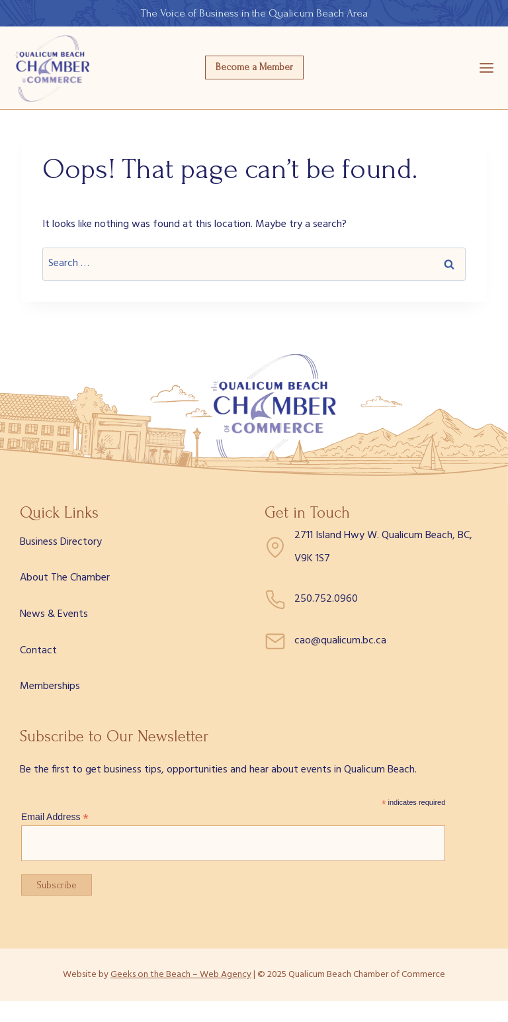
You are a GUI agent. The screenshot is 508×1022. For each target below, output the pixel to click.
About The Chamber (65, 577)
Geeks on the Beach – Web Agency (180, 974)
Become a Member (254, 67)
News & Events (54, 614)
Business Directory (61, 542)
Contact (38, 650)
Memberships (50, 686)
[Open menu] (486, 67)
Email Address (55, 817)
